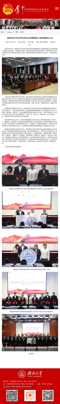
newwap (9, 32)
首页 (2, 32)
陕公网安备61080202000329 (22, 386)
